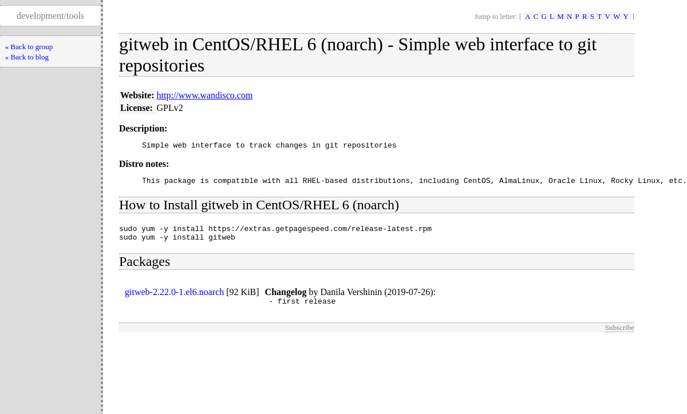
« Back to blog (27, 57)
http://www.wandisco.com (205, 95)
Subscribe (619, 336)
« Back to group (29, 46)
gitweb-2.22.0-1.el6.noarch (174, 299)
